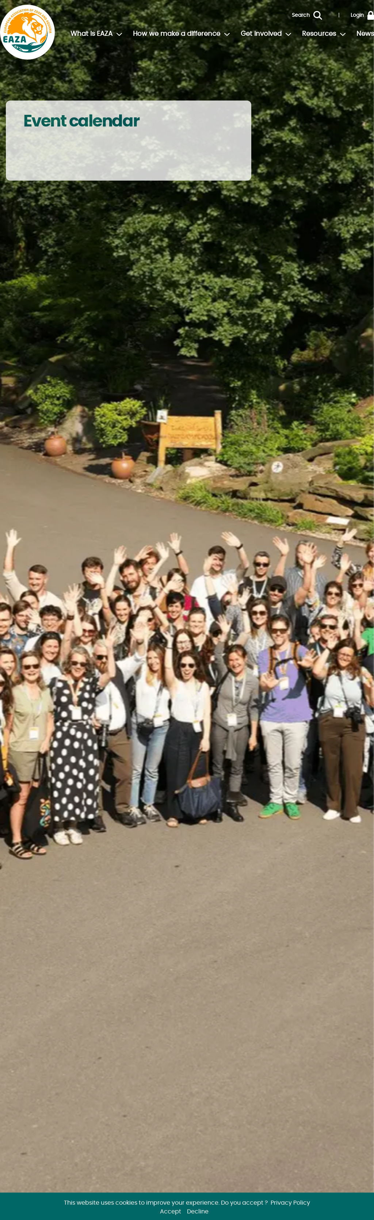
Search (301, 15)
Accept (170, 1212)
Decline (198, 1212)
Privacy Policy (290, 1203)
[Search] (323, 15)
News (365, 34)
